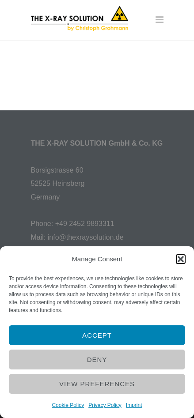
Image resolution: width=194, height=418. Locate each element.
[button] (180, 259)
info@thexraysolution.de (86, 237)
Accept (97, 335)
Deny (97, 359)
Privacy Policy (105, 405)
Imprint (134, 405)
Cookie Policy (68, 405)
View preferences (97, 384)
